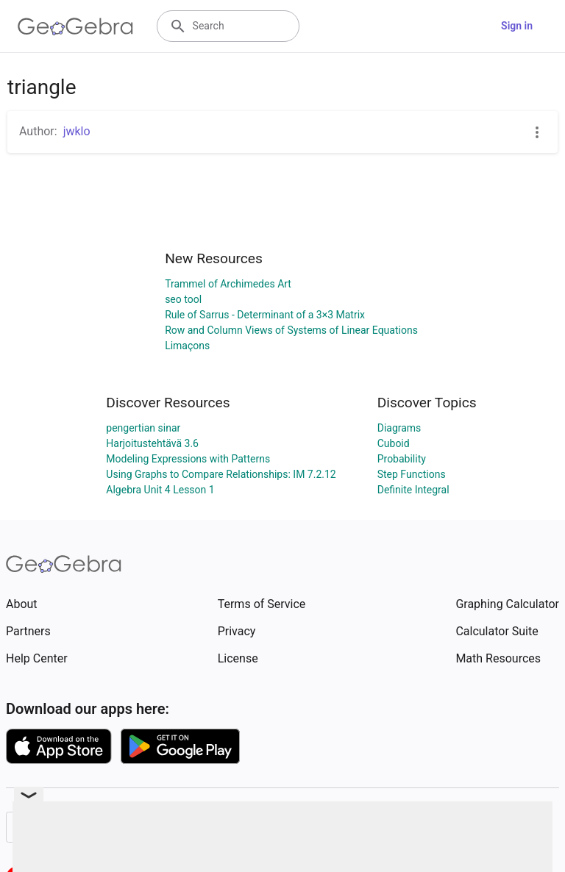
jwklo (76, 131)
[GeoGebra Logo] (75, 26)
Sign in (517, 26)
